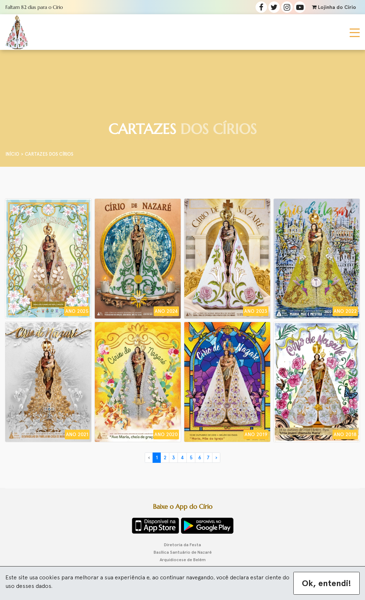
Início (12, 154)
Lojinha (334, 7)
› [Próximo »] (216, 458)
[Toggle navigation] (355, 32)
